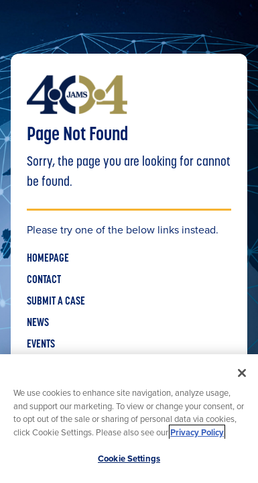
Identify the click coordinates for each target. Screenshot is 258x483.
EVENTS (41, 344)
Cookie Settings (129, 458)
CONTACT (44, 280)
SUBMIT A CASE (56, 302)
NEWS (38, 323)
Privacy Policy (197, 432)
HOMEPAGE (48, 259)
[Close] (242, 373)
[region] (129, 418)
